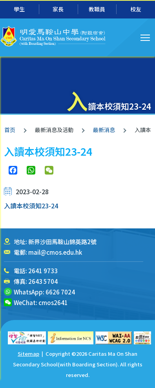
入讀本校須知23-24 (31, 205)
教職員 (97, 9)
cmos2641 (53, 302)
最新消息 (104, 130)
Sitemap (28, 353)
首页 (9, 130)
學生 (19, 9)
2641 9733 (43, 271)
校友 (135, 9)
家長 (58, 9)
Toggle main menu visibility (145, 36)
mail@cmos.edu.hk (55, 252)
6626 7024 (60, 292)
